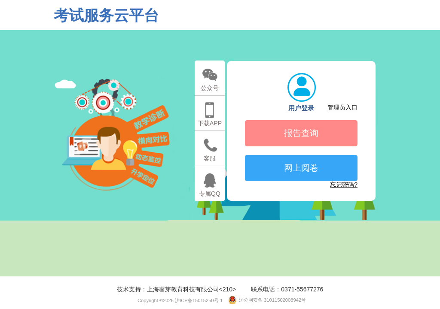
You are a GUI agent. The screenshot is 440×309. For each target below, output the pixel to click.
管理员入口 (342, 107)
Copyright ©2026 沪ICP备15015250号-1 (177, 300)
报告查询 (301, 133)
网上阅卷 (301, 168)
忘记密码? (344, 184)
